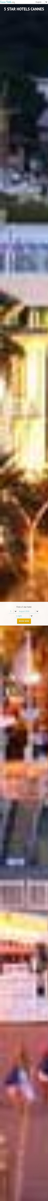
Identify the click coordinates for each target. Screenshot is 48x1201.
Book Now (24, 621)
